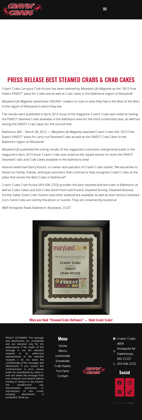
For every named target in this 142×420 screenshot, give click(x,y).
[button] (105, 9)
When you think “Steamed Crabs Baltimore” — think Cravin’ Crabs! (71, 320)
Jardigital (130, 402)
